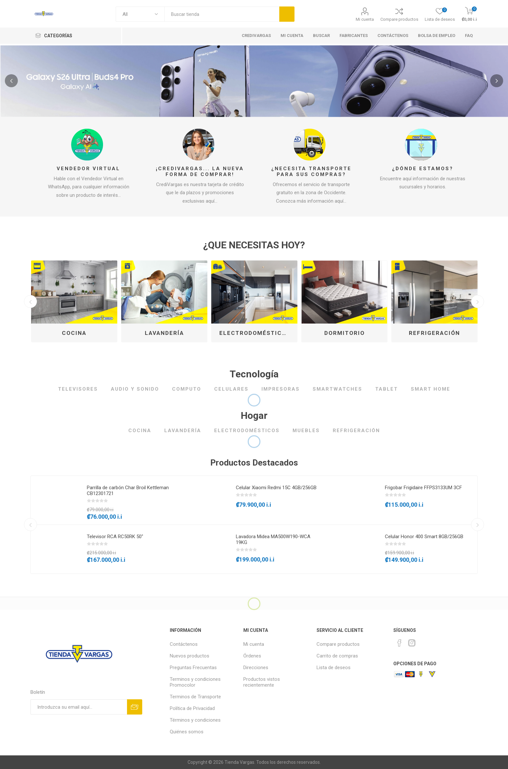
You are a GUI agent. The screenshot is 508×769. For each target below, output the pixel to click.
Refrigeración (434, 333)
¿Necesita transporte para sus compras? (311, 171)
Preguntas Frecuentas (193, 667)
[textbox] (221, 14)
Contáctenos (184, 644)
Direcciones (255, 667)
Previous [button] (30, 301)
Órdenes (252, 656)
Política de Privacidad (192, 708)
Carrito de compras (337, 656)
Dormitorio (344, 333)
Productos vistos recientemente (261, 682)
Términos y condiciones (195, 720)
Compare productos (399, 19)
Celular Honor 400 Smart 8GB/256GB (424, 536)
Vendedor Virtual (88, 169)
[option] (74, 301)
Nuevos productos (189, 656)
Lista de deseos (334, 667)
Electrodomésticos (255, 333)
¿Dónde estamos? (422, 169)
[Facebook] (399, 643)
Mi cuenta (365, 19)
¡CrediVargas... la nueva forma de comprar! (200, 171)
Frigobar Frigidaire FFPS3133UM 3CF (423, 488)
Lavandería (164, 333)
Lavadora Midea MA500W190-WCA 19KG (273, 539)
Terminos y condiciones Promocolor (195, 682)
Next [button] (477, 301)
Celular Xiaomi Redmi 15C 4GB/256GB (276, 488)
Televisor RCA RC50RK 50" (115, 536)
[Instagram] (412, 643)
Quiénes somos (186, 732)
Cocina (74, 333)
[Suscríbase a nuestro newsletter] (78, 707)
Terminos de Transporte (195, 697)
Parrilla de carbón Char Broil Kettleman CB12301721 (128, 490)
